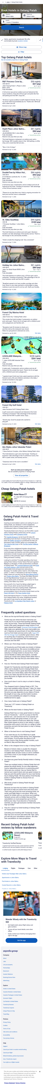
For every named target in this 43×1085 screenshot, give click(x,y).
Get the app (21, 940)
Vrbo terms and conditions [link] (10, 1032)
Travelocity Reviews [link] (8, 1004)
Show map (21, 47)
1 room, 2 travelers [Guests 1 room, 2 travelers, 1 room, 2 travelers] (12, 22)
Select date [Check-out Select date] (30, 16)
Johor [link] (8, 2)
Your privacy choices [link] (8, 1038)
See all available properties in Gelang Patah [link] (14, 60)
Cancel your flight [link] (7, 1052)
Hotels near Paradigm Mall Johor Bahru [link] (14, 874)
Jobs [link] (4, 961)
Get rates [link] (38, 333)
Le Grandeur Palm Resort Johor (24, 601)
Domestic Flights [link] (7, 998)
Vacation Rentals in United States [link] (12, 992)
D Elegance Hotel (22, 534)
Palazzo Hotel (8, 603)
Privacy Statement (9, 1083)
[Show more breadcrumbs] (3, 2)
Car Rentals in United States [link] (10, 1001)
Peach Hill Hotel (9, 593)
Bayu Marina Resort (32, 574)
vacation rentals (23, 41)
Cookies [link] (5, 1025)
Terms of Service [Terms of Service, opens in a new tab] (20, 1083)
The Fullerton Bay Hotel (11, 544)
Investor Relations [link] (8, 974)
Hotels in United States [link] (9, 988)
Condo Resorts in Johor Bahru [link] (11, 885)
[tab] (5, 868)
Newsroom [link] (6, 971)
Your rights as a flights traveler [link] (11, 1062)
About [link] (4, 958)
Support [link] (5, 1046)
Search (21, 27)
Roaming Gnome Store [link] (9, 977)
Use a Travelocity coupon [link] (9, 1059)
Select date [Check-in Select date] (9, 16)
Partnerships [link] (6, 968)
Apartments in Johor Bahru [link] (10, 877)
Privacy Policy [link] (7, 1022)
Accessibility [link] (6, 1035)
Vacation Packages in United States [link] (12, 995)
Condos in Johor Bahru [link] (9, 889)
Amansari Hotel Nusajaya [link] (30, 627)
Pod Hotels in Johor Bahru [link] (10, 881)
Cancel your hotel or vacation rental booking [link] (15, 1049)
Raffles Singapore (15, 540)
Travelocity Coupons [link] (8, 1007)
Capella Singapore (12, 537)
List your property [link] (7, 964)
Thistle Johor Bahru (13, 576)
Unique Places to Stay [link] (9, 1011)
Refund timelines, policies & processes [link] (13, 1056)
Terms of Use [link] (6, 1028)
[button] (21, 860)
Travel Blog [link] (6, 1014)
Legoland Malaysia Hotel (25, 565)
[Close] (40, 1071)
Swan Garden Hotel (24, 593)
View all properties (21, 475)
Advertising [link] (6, 980)
